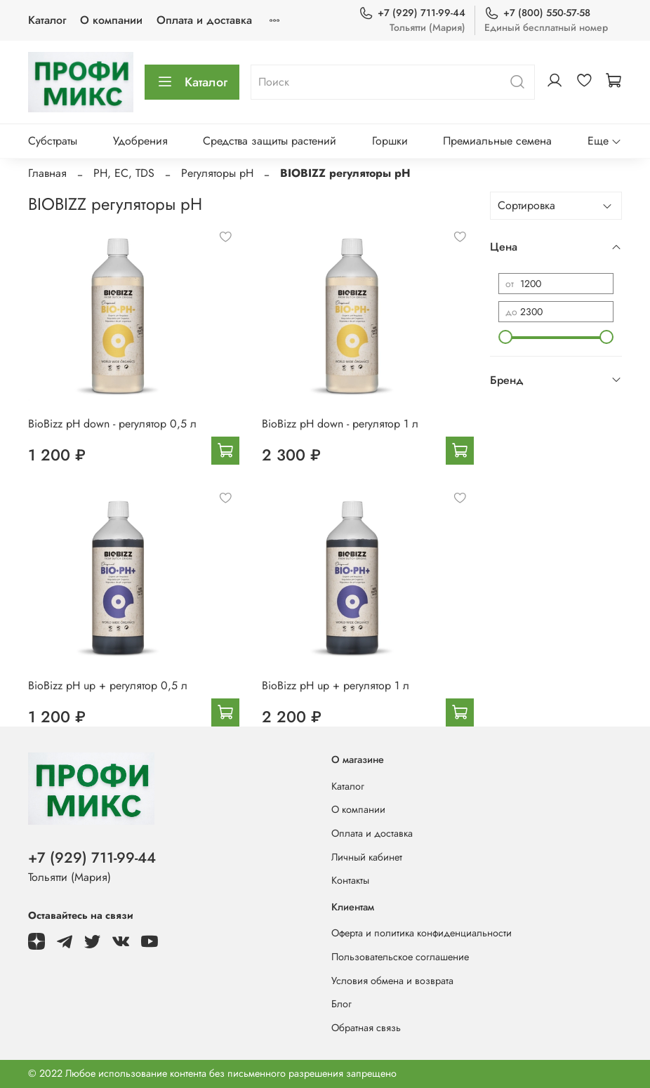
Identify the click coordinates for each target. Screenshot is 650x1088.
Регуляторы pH (217, 173)
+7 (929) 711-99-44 (412, 13)
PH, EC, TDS (123, 173)
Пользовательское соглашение (400, 957)
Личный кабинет (366, 857)
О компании (111, 20)
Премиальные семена (497, 141)
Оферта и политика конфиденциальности (421, 933)
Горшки (390, 141)
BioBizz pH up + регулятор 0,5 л (107, 685)
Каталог (47, 20)
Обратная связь (366, 1028)
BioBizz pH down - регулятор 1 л (340, 424)
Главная (47, 173)
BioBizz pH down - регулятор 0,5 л (112, 424)
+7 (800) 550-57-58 (537, 13)
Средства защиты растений (269, 141)
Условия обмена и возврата (392, 981)
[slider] (505, 336)
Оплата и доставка (204, 20)
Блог (341, 1004)
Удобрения (140, 141)
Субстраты (52, 141)
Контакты (350, 880)
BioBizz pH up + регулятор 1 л (335, 685)
